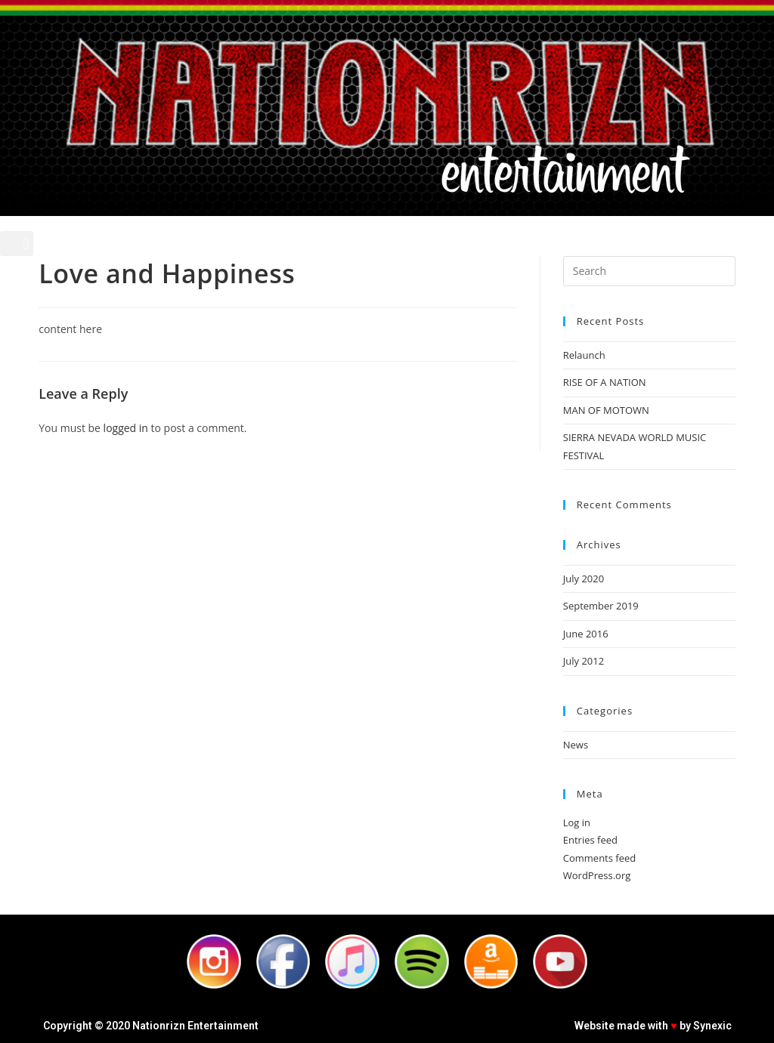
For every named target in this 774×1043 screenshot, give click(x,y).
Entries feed (590, 840)
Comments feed (599, 858)
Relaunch (584, 355)
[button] (16, 243)
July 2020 (583, 578)
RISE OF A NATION (604, 382)
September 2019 (601, 606)
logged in (126, 428)
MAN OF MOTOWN (606, 410)
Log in (576, 822)
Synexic (712, 1026)
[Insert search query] (649, 271)
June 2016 (585, 633)
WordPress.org (597, 875)
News (575, 744)
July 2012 (583, 661)
